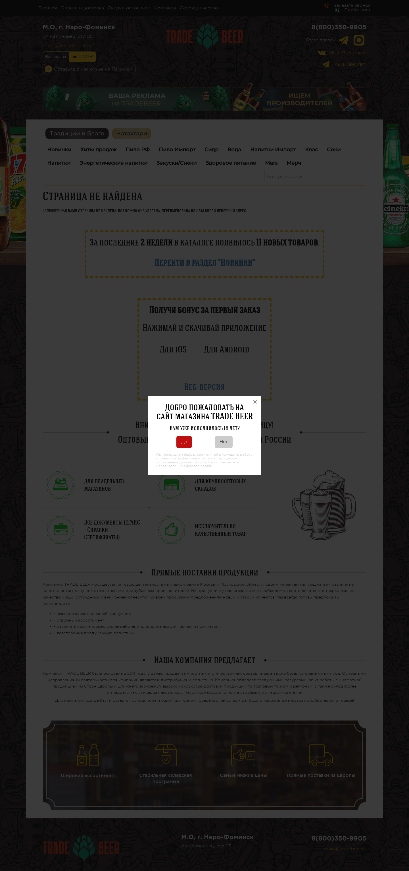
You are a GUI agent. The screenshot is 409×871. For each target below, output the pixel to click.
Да (184, 441)
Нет (224, 441)
